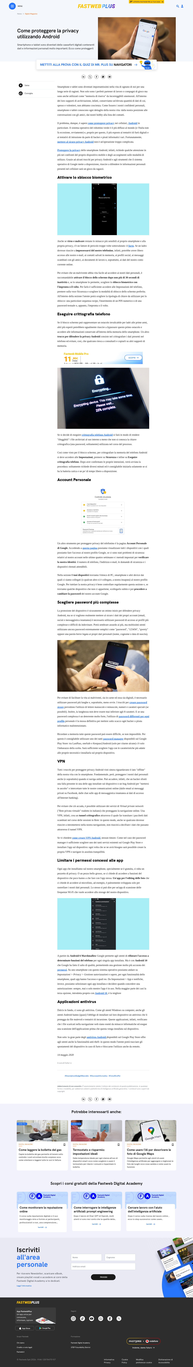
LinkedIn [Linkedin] (83, 77)
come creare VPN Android (86, 837)
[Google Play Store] (45, 1328)
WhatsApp (103, 77)
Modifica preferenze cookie (144, 1361)
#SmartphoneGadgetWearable (77, 1076)
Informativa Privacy (109, 1361)
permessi (62, 969)
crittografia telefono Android (97, 434)
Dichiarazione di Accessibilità (165, 1361)
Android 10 (101, 993)
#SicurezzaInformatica (98, 1076)
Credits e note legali (24, 1347)
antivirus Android (97, 1037)
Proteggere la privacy (68, 150)
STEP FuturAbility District (80, 1347)
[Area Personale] (182, 6)
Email (110, 77)
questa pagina (89, 548)
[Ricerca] (178, 6)
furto (131, 245)
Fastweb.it (20, 1352)
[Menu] (16, 6)
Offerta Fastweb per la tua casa (146, 2)
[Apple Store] (24, 1328)
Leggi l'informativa (24, 1286)
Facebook (97, 77)
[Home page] (96, 6)
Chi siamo (20, 1343)
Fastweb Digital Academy (80, 1343)
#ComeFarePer (115, 1076)
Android (132, 123)
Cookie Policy (125, 1361)
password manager (113, 738)
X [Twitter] (90, 77)
